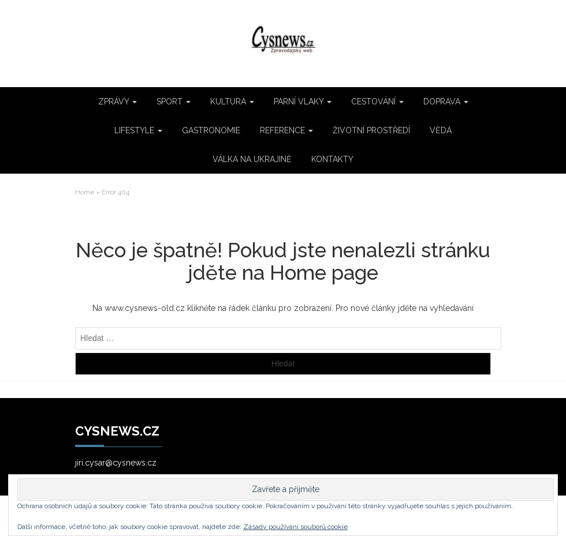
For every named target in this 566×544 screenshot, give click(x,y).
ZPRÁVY (117, 101)
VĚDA (441, 130)
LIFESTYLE (138, 130)
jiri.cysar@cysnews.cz (116, 462)
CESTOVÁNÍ (377, 101)
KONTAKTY (332, 159)
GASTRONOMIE (211, 130)
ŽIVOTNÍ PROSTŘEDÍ (371, 130)
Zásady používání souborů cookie (295, 527)
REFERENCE (286, 130)
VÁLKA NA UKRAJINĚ (252, 159)
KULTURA (232, 101)
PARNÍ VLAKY (303, 101)
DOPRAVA (445, 101)
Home (84, 192)
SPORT (174, 101)
